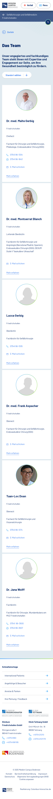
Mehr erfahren (12, 176)
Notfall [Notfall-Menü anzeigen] (30, 5)
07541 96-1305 (16, 346)
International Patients (14, 675)
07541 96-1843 (16, 159)
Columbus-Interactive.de (41, 789)
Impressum (42, 774)
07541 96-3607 (16, 628)
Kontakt (9, 774)
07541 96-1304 (16, 154)
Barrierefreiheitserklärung (25, 774)
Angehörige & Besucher (15, 683)
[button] (48, 22)
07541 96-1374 (16, 530)
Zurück (10, 32)
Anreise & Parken (12, 691)
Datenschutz (10, 777)
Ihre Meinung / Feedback (16, 699)
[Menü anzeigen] (43, 5)
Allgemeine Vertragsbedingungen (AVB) (32, 777)
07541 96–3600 (17, 623)
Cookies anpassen (26, 779)
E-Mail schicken (17, 167)
